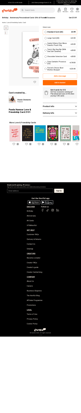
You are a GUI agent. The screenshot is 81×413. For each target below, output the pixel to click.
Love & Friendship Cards (14, 22)
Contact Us (31, 244)
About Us (30, 282)
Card (24, 22)
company (31, 277)
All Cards (30, 221)
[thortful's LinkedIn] (57, 211)
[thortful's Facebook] (42, 211)
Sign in (59, 11)
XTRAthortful (32, 226)
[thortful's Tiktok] (47, 211)
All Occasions (50, 18)
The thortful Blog (33, 296)
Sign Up (59, 191)
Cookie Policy (32, 324)
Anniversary (14, 18)
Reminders (65, 11)
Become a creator (33, 258)
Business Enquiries (34, 291)
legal (29, 310)
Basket (77, 11)
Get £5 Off (73, 18)
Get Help (31, 230)
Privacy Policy (32, 320)
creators (31, 254)
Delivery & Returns (34, 239)
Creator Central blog (34, 273)
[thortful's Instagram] (52, 211)
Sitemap (30, 249)
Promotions (31, 306)
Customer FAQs (33, 235)
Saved (71, 11)
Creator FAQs (32, 263)
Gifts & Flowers (41, 18)
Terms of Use (32, 315)
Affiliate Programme (35, 301)
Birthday (5, 18)
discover (31, 207)
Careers (30, 286)
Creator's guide (32, 268)
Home (4, 22)
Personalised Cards (26, 18)
